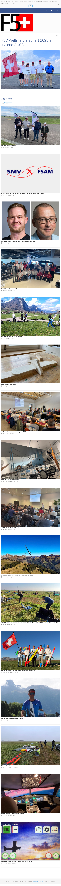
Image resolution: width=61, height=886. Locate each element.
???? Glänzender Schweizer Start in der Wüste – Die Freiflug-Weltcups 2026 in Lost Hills (29, 623)
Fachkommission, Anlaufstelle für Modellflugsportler (18, 241)
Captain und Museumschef (10, 479)
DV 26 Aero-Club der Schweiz (10, 289)
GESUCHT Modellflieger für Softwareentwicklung (17, 861)
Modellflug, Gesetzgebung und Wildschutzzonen (17, 575)
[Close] (58, 4)
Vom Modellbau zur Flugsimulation (12, 813)
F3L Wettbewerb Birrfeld (9, 145)
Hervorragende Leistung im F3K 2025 (13, 718)
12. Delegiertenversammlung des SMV (13, 432)
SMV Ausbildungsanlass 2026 (10, 527)
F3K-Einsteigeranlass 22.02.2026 (11, 336)
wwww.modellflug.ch (38, 881)
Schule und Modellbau (8, 384)
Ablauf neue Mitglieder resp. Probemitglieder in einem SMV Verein (22, 193)
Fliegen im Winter (7, 766)
